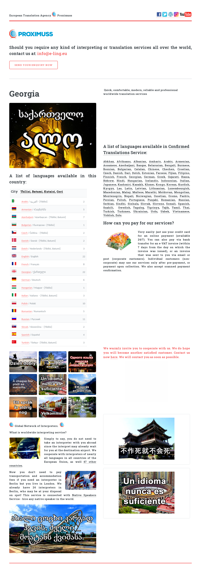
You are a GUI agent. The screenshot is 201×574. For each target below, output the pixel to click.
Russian (25, 319)
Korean (171, 184)
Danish (25, 240)
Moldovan (165, 192)
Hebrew (108, 180)
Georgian (26, 272)
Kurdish (183, 184)
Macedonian (111, 192)
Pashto (184, 196)
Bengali (170, 165)
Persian (108, 200)
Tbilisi (25, 191)
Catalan (139, 169)
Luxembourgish (178, 188)
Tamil (176, 207)
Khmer (149, 184)
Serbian (108, 203)
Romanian (26, 311)
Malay (126, 192)
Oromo (172, 196)
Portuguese (136, 200)
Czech (24, 232)
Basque (141, 165)
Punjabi (153, 200)
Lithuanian (157, 188)
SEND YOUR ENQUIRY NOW (33, 65)
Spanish (25, 334)
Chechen (168, 169)
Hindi (121, 180)
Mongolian (181, 192)
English (25, 256)
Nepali (128, 196)
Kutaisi (49, 191)
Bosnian (109, 169)
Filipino (183, 173)
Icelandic (151, 180)
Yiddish (108, 215)
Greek (161, 177)
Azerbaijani (27, 217)
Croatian (183, 169)
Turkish (25, 342)
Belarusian (155, 165)
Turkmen (123, 211)
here (114, 357)
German (25, 279)
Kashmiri (124, 184)
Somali (171, 203)
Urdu (154, 211)
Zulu (118, 215)
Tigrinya (153, 207)
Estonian (148, 173)
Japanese (109, 184)
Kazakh (137, 184)
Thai (186, 207)
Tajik (165, 207)
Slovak (24, 326)
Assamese (110, 165)
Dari (127, 173)
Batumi (37, 191)
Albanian (139, 161)
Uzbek (164, 211)
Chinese (153, 169)
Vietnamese (181, 211)
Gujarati (173, 177)
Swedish (124, 207)
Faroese (161, 173)
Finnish (108, 177)
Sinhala (133, 203)
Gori (60, 191)
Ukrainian (140, 211)
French (25, 264)
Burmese (183, 165)
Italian (24, 295)
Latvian (140, 188)
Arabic (24, 201)
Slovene (158, 203)
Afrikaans (124, 161)
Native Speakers (84, 495)
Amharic (155, 161)
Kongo (160, 184)
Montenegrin (112, 196)
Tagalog (138, 207)
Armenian (26, 209)
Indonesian (169, 180)
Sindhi (120, 203)
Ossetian (160, 196)
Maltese (138, 192)
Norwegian (143, 196)
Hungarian (26, 287)
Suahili (108, 207)
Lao (119, 188)
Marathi (150, 192)
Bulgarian (26, 225)
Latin (128, 188)
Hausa (185, 177)
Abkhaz (108, 161)
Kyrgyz (108, 188)
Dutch (24, 248)
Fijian (172, 173)
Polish (24, 303)
